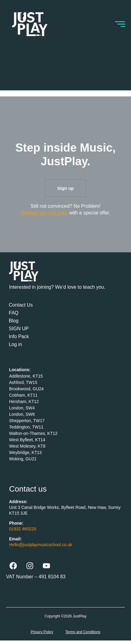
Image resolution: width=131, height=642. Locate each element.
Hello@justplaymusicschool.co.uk (40, 544)
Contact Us (21, 305)
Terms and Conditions (82, 632)
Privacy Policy (42, 632)
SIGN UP (19, 328)
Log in (15, 344)
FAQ (13, 312)
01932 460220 (22, 528)
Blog (13, 320)
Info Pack (19, 336)
